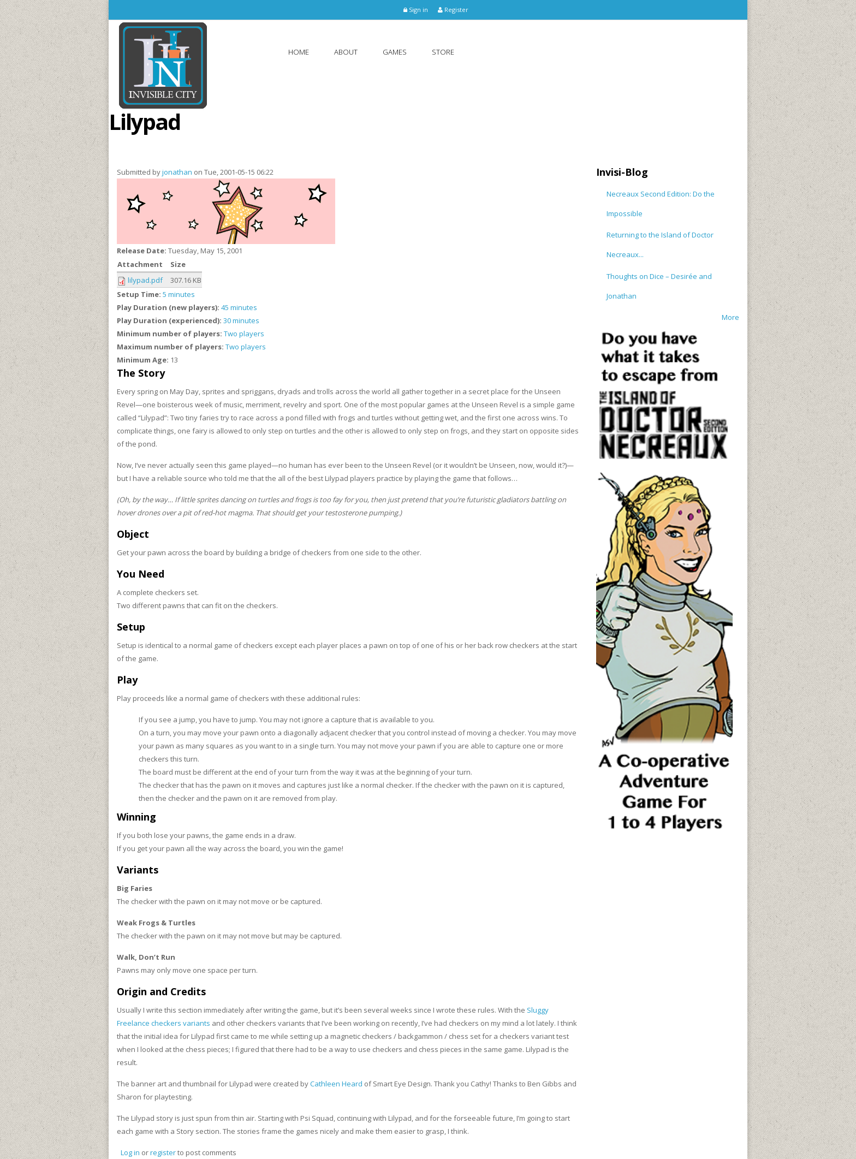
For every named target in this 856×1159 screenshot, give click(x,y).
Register (453, 9)
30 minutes (241, 320)
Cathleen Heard (336, 1084)
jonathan (177, 172)
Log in (130, 1152)
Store (443, 52)
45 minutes (239, 307)
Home (298, 52)
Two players (244, 333)
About (346, 52)
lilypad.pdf (145, 280)
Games (395, 52)
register (163, 1152)
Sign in (415, 9)
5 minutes (179, 294)
